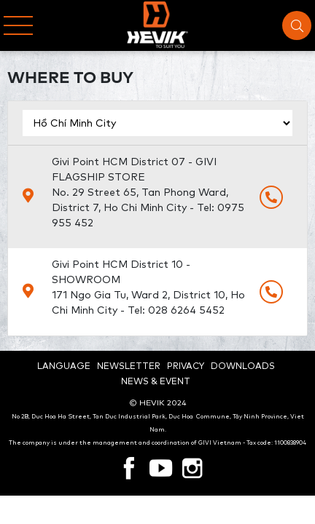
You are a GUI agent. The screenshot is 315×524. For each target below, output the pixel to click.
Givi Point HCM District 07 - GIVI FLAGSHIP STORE (150, 192)
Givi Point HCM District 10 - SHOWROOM (150, 287)
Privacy (185, 366)
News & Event (155, 381)
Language (63, 366)
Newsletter (128, 366)
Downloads (243, 366)
